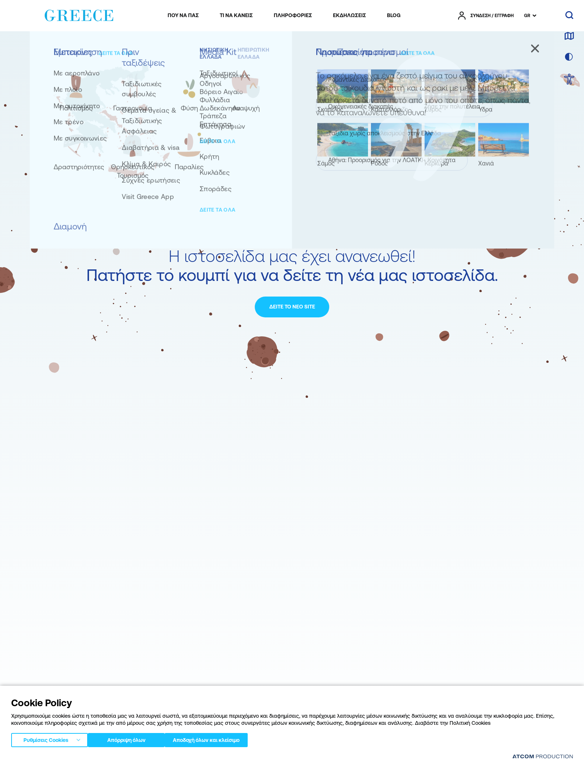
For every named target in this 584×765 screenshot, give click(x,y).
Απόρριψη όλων (130, 738)
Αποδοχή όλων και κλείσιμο (219, 738)
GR (527, 15)
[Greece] (79, 14)
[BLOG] (393, 16)
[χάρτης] (569, 36)
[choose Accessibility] (569, 80)
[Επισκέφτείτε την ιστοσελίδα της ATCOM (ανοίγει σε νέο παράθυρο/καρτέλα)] (542, 756)
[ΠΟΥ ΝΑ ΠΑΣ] (183, 16)
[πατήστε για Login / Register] (485, 15)
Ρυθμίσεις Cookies (45, 738)
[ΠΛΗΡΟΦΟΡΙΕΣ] (293, 16)
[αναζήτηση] (569, 15)
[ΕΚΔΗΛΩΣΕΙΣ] (349, 16)
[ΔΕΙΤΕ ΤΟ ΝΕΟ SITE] (292, 307)
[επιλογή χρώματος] (569, 57)
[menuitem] (183, 16)
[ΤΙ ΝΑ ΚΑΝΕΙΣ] (236, 16)
